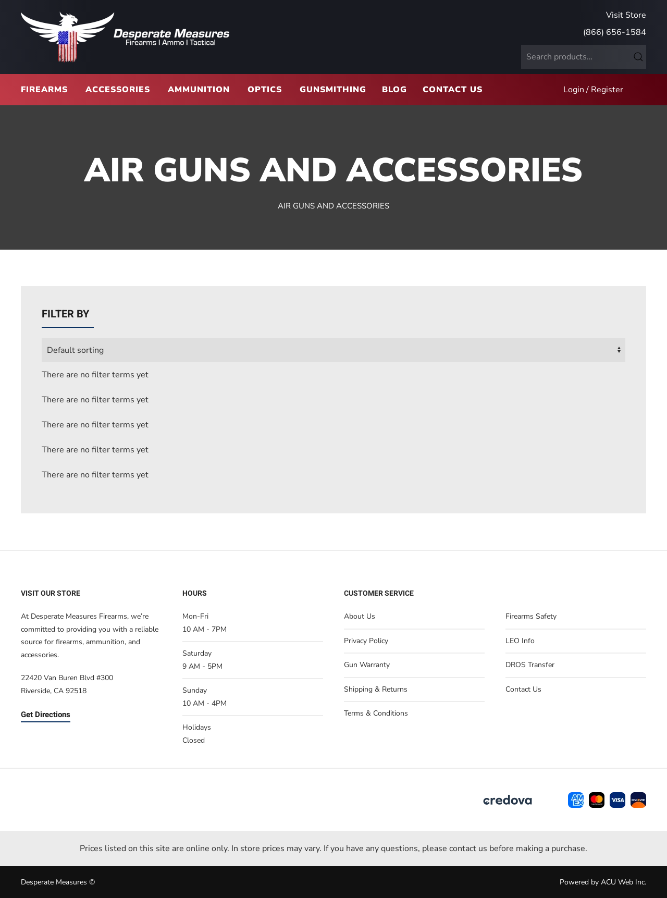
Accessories (117, 89)
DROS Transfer (529, 665)
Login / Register (593, 89)
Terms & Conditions (376, 713)
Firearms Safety (531, 616)
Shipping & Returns (375, 689)
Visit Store (626, 15)
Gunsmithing (333, 89)
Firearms (44, 89)
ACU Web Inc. (623, 882)
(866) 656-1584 (614, 32)
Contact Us (453, 89)
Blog (394, 89)
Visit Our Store (50, 593)
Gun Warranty (367, 665)
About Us (359, 616)
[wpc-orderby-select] (333, 350)
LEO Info (520, 641)
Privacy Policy (366, 641)
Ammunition (199, 89)
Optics (265, 89)
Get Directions (45, 714)
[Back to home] (125, 37)
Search (638, 57)
